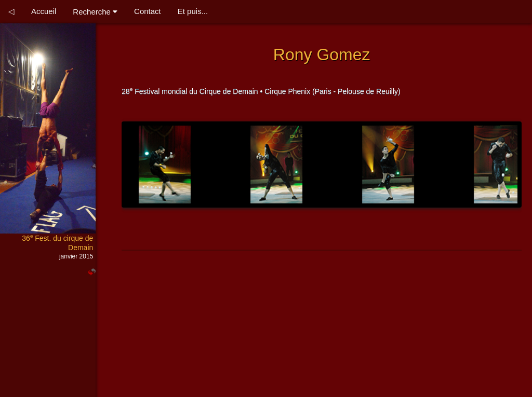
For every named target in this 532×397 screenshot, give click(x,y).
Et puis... (193, 11)
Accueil (43, 11)
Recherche (95, 11)
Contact (147, 11)
